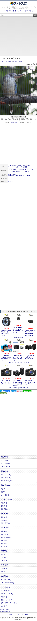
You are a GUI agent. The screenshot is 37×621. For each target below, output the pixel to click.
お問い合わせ (28, 11)
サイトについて (9, 11)
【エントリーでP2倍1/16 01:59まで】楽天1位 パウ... (6, 358)
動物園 (25, 167)
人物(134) (4, 551)
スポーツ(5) (4, 565)
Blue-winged (26, 165)
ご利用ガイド (14, 123)
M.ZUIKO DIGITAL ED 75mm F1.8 (20, 171)
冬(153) (3, 492)
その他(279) (4, 576)
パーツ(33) (4, 560)
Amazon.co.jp (18, 337)
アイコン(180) (5, 591)
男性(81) (3, 554)
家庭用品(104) (5, 509)
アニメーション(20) (7, 594)
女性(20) (3, 557)
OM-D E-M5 (22, 170)
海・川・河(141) (6, 463)
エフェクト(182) (6, 579)
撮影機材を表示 (5, 611)
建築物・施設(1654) (7, 481)
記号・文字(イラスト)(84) (9, 603)
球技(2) (3, 571)
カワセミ (18, 167)
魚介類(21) (4, 546)
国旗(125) (4, 597)
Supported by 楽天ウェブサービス (18, 362)
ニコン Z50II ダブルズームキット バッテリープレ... (30, 357)
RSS (10, 615)
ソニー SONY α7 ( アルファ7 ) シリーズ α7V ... (6, 382)
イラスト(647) (5, 587)
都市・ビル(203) (6, 475)
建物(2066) (4, 471)
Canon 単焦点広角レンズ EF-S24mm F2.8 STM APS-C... (30, 333)
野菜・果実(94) (5, 523)
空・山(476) (4, 460)
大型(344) (4, 503)
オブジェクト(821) (6, 499)
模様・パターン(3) (6, 600)
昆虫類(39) (4, 543)
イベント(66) (5, 495)
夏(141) (3, 489)
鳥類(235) (4, 540)
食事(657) (4, 517)
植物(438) (4, 531)
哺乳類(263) (4, 534)
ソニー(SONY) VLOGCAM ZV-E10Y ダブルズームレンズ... (18, 383)
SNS (26, 615)
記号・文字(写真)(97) (7, 583)
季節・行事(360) (6, 485)
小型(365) (4, 506)
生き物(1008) (5, 527)
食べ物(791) (4, 513)
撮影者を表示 (4, 609)
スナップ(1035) (5, 466)
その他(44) (4, 606)
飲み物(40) (4, 520)
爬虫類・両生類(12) (7, 537)
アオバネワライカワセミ (15, 165)
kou (9, 181)
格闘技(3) (4, 568)
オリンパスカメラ (13, 170)
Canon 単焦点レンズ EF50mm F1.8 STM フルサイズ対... (18, 330)
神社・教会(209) (6, 477)
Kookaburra (11, 167)
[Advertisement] (18, 36)
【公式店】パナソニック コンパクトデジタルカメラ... (18, 358)
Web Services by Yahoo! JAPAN (18, 387)
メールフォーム (18, 615)
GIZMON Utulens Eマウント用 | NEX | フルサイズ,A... (6, 333)
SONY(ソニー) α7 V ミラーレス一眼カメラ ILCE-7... (30, 382)
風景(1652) (4, 457)
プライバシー (19, 11)
